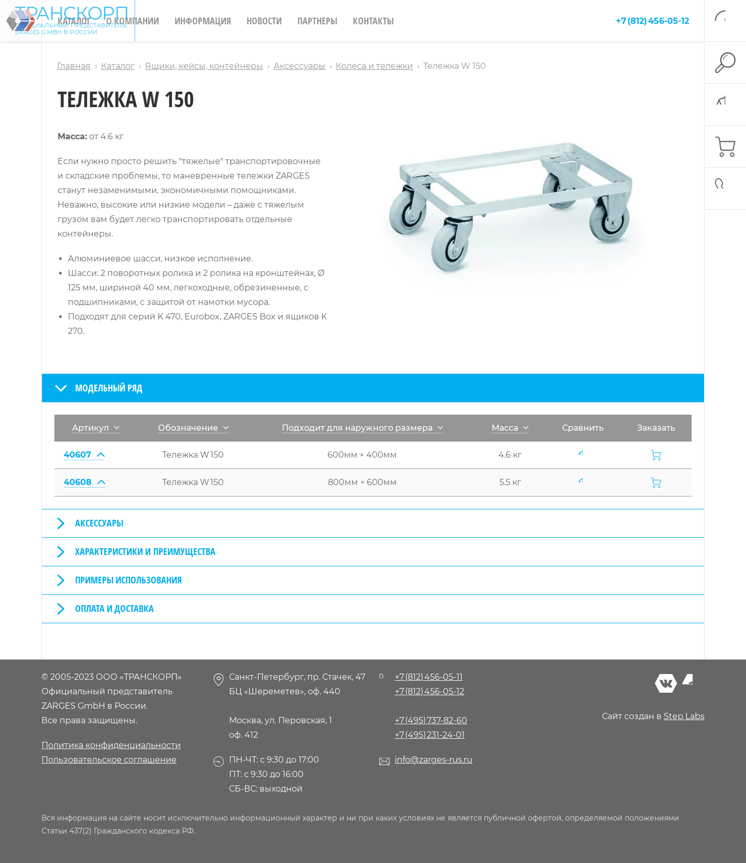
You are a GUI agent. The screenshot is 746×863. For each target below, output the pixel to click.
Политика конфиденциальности (111, 745)
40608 (84, 482)
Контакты (373, 20)
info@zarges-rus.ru (433, 760)
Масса (510, 428)
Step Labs (684, 716)
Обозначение (193, 428)
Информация (203, 20)
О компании (132, 20)
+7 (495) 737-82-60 (431, 720)
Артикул (95, 428)
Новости (264, 20)
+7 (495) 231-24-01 (430, 735)
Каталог (74, 20)
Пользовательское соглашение (109, 760)
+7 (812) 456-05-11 (429, 677)
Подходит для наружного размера (362, 428)
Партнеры (317, 20)
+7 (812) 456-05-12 (652, 21)
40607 (84, 455)
